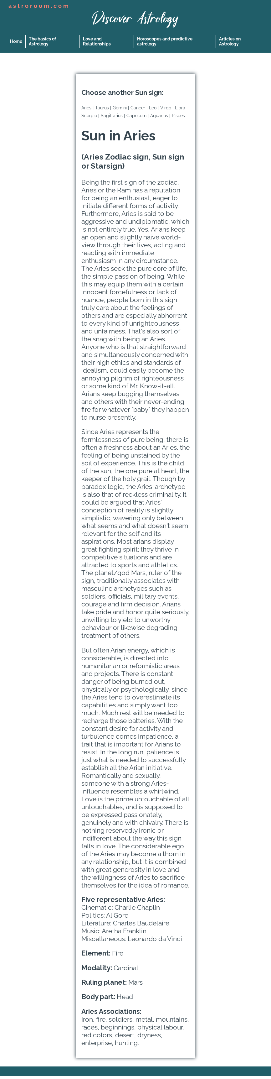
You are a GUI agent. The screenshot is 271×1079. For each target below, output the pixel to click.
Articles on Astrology (230, 41)
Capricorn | (137, 115)
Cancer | (138, 107)
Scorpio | (90, 115)
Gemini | (121, 107)
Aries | (87, 107)
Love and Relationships (97, 41)
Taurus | (103, 107)
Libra (180, 107)
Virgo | (166, 107)
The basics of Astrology (42, 41)
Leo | (154, 107)
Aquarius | (160, 115)
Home (16, 41)
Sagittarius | (113, 115)
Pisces (178, 115)
